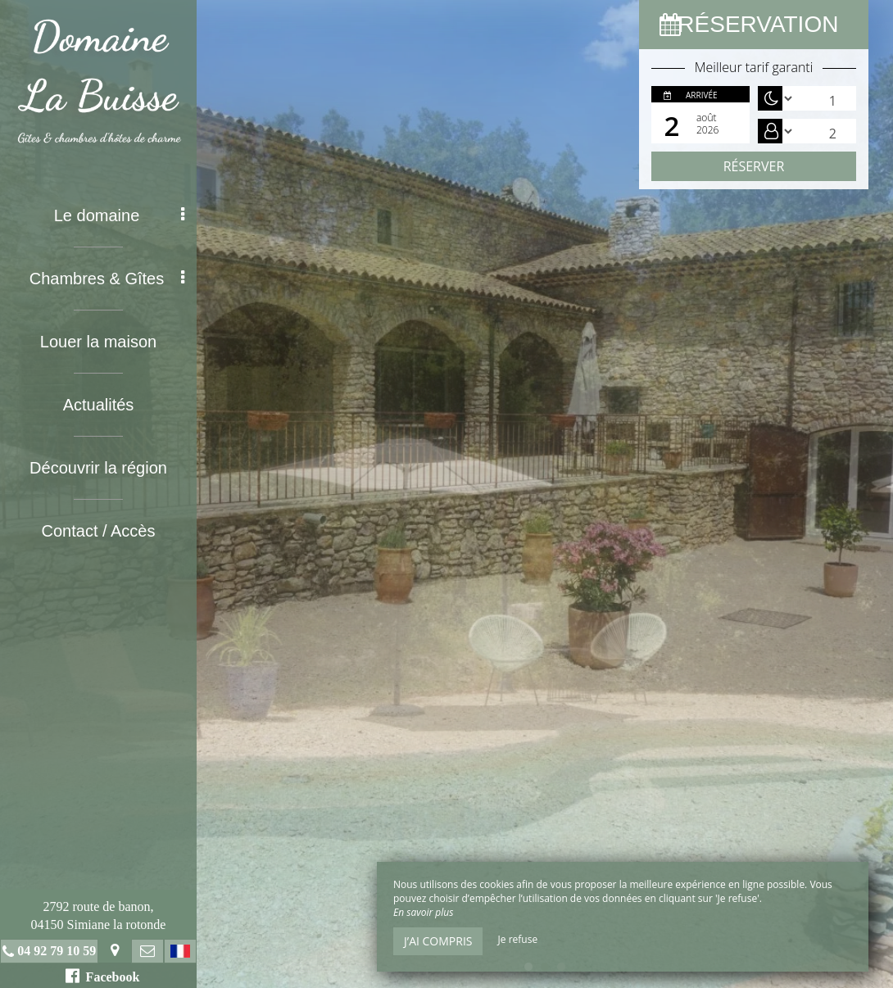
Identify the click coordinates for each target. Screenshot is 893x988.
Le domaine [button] (119, 215)
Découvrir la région (98, 468)
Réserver (754, 166)
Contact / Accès (99, 531)
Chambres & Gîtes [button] (106, 279)
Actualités (98, 405)
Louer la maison (98, 342)
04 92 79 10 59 (56, 951)
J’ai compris (438, 941)
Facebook (103, 976)
